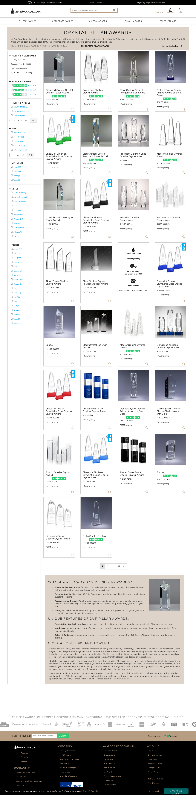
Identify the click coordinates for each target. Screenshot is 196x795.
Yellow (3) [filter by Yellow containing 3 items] (17, 323)
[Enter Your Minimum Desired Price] (14, 120)
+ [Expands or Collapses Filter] (10, 55)
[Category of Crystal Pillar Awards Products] (98, 38)
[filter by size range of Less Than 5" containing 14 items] (12, 132)
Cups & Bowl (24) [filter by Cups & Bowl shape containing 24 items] (19, 201)
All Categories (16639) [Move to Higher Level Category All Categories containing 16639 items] (19, 60)
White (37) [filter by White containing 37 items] (17, 314)
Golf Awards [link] (108, 780)
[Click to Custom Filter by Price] (33, 120)
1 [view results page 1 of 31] (102, 566)
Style (15, 188)
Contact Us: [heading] (22, 768)
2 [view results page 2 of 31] (107, 566)
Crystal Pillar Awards (97, 46)
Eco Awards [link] (108, 772)
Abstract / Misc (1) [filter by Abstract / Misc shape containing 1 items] (20, 193)
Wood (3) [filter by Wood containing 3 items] (16, 180)
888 (83, 46)
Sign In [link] (150, 751)
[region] (40, 735)
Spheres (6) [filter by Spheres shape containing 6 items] (17, 232)
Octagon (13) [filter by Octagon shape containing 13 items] (18, 219)
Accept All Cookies (176, 792)
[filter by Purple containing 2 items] (12, 292)
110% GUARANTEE (97, 2)
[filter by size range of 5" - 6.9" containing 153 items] (12, 137)
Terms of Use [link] (65, 772)
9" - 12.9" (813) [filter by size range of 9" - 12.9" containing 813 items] (19, 145)
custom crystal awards (67, 651)
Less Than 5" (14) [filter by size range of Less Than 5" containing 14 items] (20, 132)
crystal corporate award (138, 676)
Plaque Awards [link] (109, 767)
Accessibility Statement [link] (68, 776)
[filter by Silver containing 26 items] (12, 301)
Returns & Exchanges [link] (68, 767)
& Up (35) (24, 90)
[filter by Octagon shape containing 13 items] (12, 219)
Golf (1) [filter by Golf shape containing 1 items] (16, 206)
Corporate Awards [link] (111, 751)
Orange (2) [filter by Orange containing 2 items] (17, 284)
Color (16, 245)
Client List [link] (24, 757)
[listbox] (176, 46)
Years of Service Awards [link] (113, 776)
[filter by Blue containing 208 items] (12, 257)
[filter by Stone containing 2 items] (12, 175)
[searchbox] (94, 10)
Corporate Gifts (169, 21)
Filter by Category (24, 55)
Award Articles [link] (153, 783)
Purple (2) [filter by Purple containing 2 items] (17, 293)
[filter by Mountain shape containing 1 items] (12, 210)
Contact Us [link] (20, 785)
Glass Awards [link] (109, 759)
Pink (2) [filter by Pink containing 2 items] (16, 288)
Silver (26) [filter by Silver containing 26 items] (17, 301)
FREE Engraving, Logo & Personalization (149, 2)
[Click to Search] (114, 10)
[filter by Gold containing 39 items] (12, 275)
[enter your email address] (44, 736)
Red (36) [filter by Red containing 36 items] (16, 297)
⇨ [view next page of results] (124, 566)
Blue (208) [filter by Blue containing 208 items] (17, 258)
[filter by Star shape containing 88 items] (12, 236)
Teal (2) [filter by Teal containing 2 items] (16, 306)
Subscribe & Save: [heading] (21, 735)
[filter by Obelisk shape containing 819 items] (12, 214)
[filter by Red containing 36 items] (12, 297)
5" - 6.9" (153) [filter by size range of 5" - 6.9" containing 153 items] (18, 137)
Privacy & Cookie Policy (92, 791)
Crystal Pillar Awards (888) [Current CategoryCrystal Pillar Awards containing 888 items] (21, 73)
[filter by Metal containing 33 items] (12, 171)
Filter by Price (21, 102)
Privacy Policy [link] (153, 772)
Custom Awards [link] (110, 784)
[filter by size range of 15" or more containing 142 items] (12, 150)
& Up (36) (24, 94)
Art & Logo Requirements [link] (69, 759)
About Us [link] (24, 753)
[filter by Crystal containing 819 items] (12, 167)
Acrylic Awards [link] (109, 763)
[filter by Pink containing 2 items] (12, 288)
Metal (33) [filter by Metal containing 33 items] (17, 171)
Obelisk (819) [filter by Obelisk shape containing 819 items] (18, 214)
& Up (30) (24, 85)
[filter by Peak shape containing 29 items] (12, 223)
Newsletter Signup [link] (155, 763)
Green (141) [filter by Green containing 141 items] (18, 279)
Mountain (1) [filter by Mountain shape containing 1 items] (18, 210)
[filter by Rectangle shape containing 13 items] (12, 227)
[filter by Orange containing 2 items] (12, 284)
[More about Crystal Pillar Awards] (114, 629)
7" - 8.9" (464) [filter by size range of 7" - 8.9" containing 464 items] (18, 141)
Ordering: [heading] (65, 746)
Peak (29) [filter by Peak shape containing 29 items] (17, 223)
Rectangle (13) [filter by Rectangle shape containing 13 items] (18, 227)
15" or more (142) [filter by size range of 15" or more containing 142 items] (20, 150)
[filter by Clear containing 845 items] (12, 266)
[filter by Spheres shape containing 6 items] (12, 232)
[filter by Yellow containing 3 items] (12, 323)
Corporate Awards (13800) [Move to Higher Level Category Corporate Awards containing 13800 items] (21, 64)
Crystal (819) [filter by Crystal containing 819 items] (18, 167)
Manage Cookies (155, 791)
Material (17, 162)
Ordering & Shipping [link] (67, 751)
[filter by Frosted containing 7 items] (12, 271)
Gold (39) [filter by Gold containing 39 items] (16, 275)
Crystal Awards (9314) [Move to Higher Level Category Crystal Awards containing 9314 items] (19, 68)
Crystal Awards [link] (109, 755)
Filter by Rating (22, 81)
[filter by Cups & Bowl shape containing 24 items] (12, 201)
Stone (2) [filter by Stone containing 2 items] (16, 175)
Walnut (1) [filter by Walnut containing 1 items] (17, 310)
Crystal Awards (98, 21)
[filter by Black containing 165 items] (12, 253)
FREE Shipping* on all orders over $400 (45, 2)
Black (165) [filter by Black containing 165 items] (17, 253)
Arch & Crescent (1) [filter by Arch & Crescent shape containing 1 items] (20, 197)
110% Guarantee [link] (66, 755)
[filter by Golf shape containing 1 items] (12, 205)
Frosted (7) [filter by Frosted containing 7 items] (17, 271)
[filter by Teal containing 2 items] (12, 305)
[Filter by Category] (23, 56)
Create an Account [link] (155, 755)
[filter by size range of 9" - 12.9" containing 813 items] (12, 145)
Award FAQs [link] (64, 763)
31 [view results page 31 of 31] (119, 566)
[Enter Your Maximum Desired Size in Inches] (23, 155)
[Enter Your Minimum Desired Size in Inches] (13, 155)
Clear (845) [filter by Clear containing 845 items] (17, 266)
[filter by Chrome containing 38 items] (12, 262)
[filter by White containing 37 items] (12, 314)
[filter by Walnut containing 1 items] (12, 310)
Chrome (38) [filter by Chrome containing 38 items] (18, 262)
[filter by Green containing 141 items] (12, 279)
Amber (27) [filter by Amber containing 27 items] (17, 249)
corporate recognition (104, 673)
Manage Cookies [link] (154, 767)
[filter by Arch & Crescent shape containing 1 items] (12, 197)
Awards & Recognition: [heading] (118, 746)
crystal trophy (84, 663)
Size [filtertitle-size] (14, 128)
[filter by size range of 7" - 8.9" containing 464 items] (12, 141)
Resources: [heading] (154, 778)
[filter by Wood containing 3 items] (12, 180)
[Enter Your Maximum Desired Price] (25, 120)
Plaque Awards (133, 21)
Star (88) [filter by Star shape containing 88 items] (16, 236)
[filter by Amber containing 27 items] (12, 249)
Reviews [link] (24, 761)
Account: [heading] (153, 746)
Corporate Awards (62, 21)
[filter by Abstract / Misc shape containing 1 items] (12, 192)
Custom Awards (27, 21)
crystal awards (76, 42)
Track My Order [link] (154, 759)
